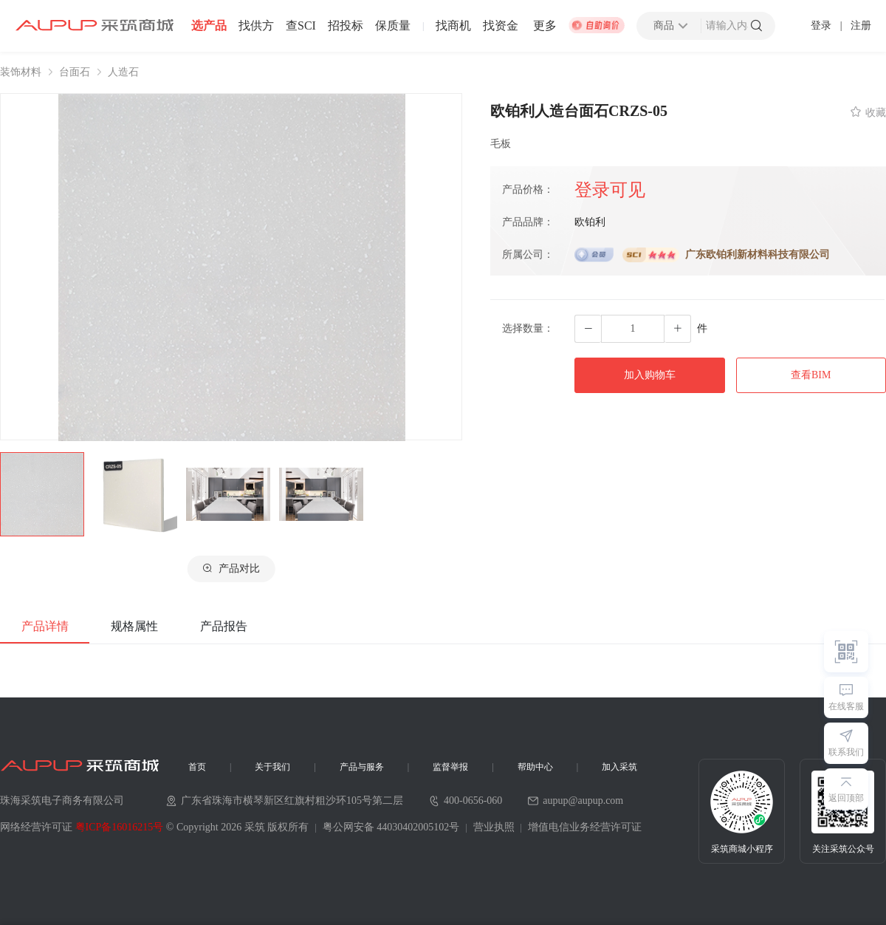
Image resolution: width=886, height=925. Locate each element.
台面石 (74, 72)
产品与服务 (362, 767)
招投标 (345, 26)
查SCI (301, 26)
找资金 (500, 26)
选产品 (209, 26)
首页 (197, 767)
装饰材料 (20, 72)
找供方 (256, 26)
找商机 (453, 26)
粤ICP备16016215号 (119, 827)
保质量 (393, 26)
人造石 (123, 72)
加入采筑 (619, 767)
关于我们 (272, 767)
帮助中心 (535, 767)
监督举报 (450, 767)
